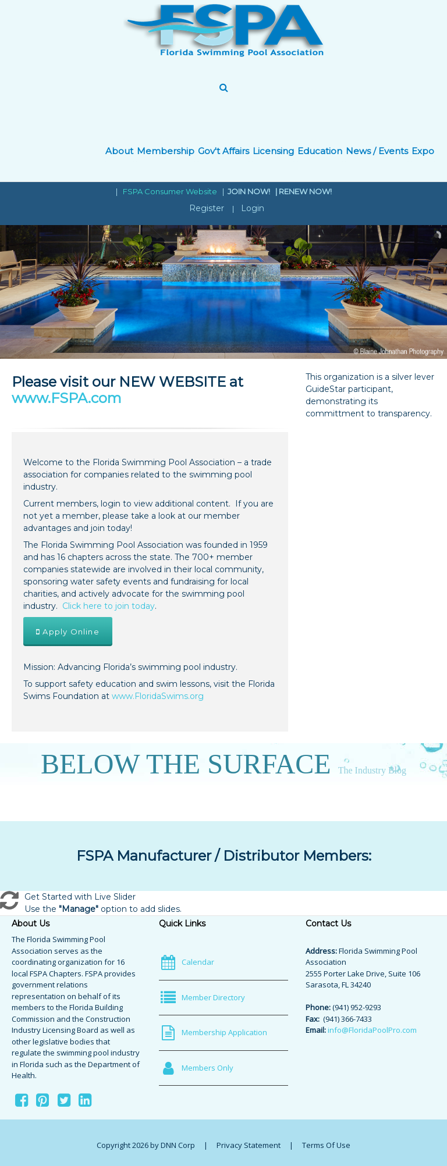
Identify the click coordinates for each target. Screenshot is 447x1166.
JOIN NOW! (250, 191)
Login (252, 208)
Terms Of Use (326, 1145)
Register (206, 208)
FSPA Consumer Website (170, 191)
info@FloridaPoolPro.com (372, 1030)
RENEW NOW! (305, 191)
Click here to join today (108, 606)
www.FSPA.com (67, 398)
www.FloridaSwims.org (158, 696)
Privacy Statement (249, 1145)
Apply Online (68, 631)
